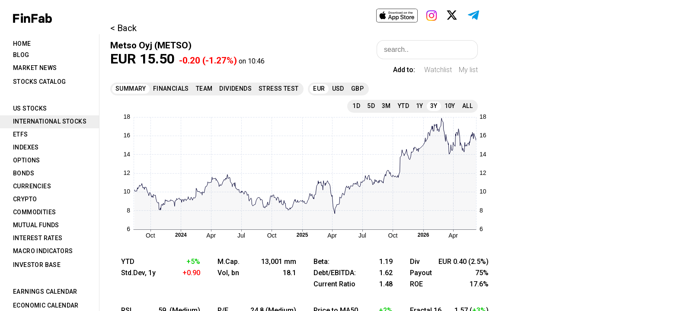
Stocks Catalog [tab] (39, 81)
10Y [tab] (450, 105)
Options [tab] (26, 160)
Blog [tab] (21, 54)
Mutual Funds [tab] (36, 225)
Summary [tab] (130, 88)
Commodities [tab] (34, 212)
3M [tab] (386, 105)
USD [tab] (338, 88)
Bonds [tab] (23, 173)
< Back (123, 28)
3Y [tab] (434, 105)
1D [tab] (356, 105)
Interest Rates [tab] (38, 238)
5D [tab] (371, 105)
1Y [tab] (419, 105)
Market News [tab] (35, 67)
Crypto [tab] (25, 199)
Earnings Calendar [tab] (45, 291)
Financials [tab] (171, 88)
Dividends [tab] (235, 88)
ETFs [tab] (20, 134)
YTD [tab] (403, 105)
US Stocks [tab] (30, 108)
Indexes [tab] (26, 147)
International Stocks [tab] (49, 121)
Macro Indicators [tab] (43, 251)
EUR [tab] (319, 88)
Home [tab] (22, 43)
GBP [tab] (357, 88)
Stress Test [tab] (278, 88)
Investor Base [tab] (37, 264)
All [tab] (467, 105)
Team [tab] (204, 88)
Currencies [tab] (32, 186)
